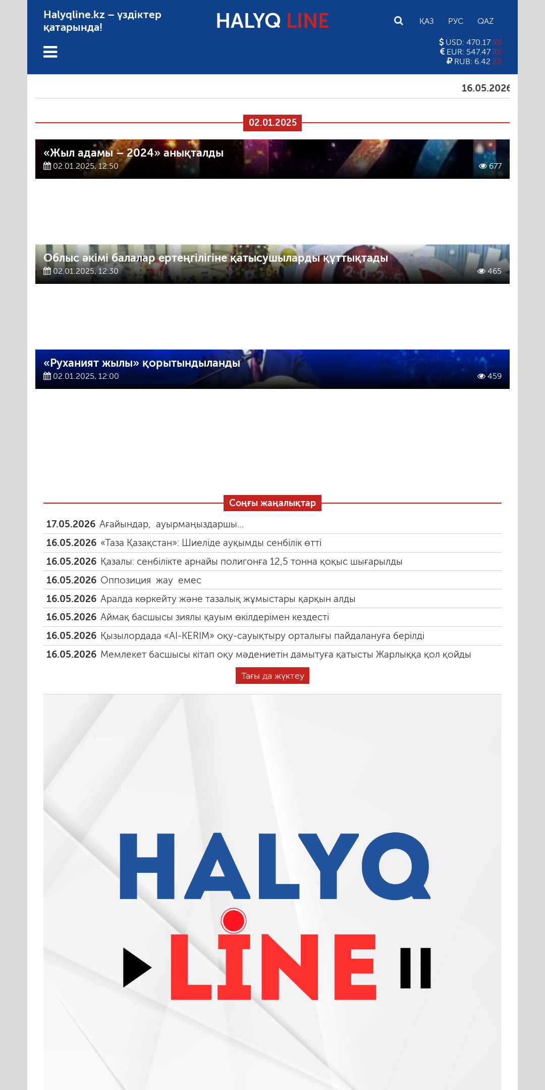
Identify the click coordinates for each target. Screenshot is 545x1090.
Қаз (426, 21)
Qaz (485, 21)
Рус (455, 21)
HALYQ (272, 21)
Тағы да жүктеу (272, 675)
